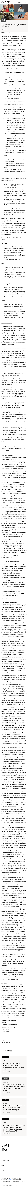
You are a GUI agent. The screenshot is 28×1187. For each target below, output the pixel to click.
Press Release (5, 1042)
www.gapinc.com (19, 1017)
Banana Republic (12, 994)
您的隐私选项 (4, 1179)
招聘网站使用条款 (11, 1178)
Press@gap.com (5, 1031)
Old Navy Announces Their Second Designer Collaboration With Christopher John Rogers (14, 1108)
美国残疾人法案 (15, 1181)
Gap (6, 994)
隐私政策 (19, 1178)
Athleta (6, 995)
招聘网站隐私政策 (17, 1179)
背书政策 (22, 1181)
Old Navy (5, 1103)
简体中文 (21, 2)
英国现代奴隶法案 (5, 1181)
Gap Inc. (3, 31)
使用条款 (3, 1178)
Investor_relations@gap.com (9, 1024)
